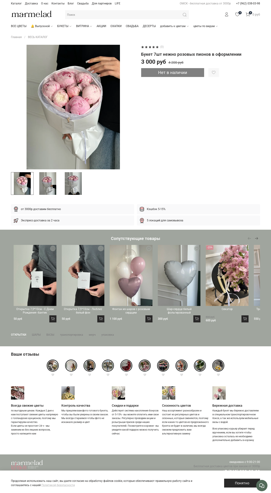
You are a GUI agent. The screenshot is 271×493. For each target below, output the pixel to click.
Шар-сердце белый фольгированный (186, 314)
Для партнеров (102, 3)
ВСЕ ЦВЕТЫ (19, 26)
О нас (44, 3)
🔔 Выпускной (42, 26)
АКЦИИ (101, 26)
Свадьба (83, 3)
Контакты (58, 3)
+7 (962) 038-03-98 (248, 3)
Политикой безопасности (58, 485)
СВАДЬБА (132, 26)
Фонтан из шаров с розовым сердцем (135, 314)
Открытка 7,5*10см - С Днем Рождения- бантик (34, 314)
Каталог (16, 3)
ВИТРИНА (84, 26)
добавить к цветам (174, 26)
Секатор (237, 313)
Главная (16, 37)
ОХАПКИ (116, 26)
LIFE (117, 3)
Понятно (242, 483)
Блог (71, 3)
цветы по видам (205, 26)
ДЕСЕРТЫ (149, 26)
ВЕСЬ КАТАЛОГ (38, 37)
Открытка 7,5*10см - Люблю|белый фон (84, 314)
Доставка (31, 3)
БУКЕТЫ (64, 26)
